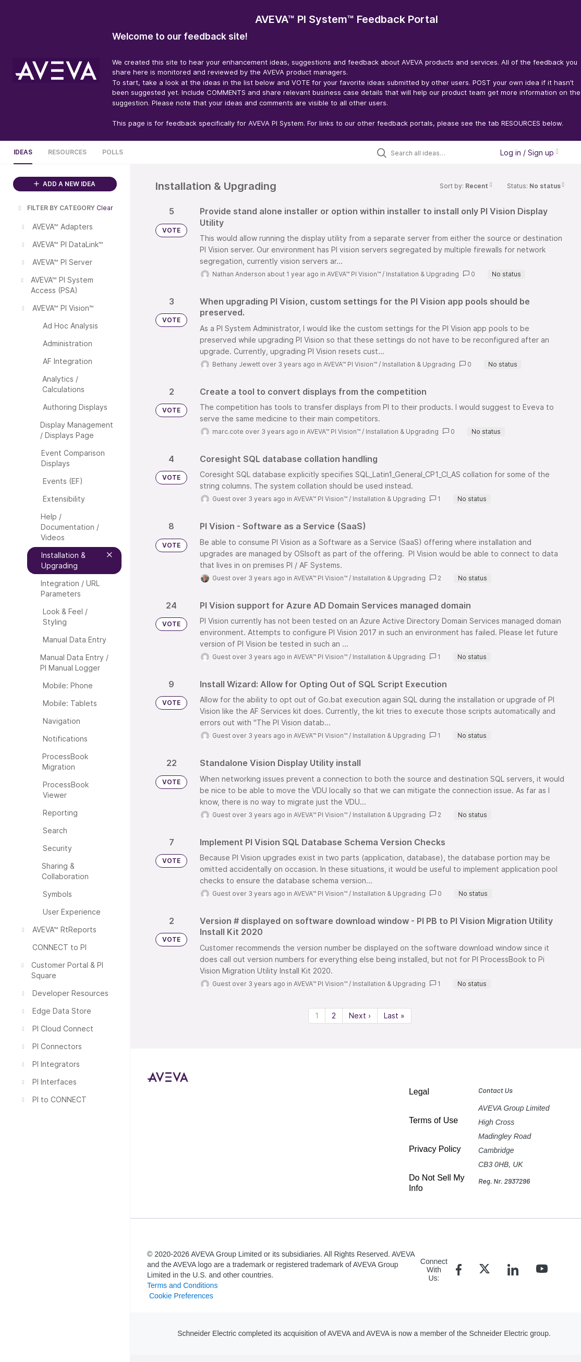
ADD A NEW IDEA (64, 184)
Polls (112, 152)
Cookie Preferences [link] (181, 1296)
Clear (104, 208)
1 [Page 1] (317, 1015)
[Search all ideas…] (439, 153)
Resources (67, 152)
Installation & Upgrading (422, 274)
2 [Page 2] (334, 1015)
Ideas (23, 152)
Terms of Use (433, 1120)
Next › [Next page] (360, 1015)
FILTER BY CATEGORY (56, 208)
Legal (419, 1091)
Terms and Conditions (182, 1285)
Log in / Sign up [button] (529, 152)
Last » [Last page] (394, 1015)
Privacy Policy (435, 1149)
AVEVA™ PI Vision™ (354, 274)
